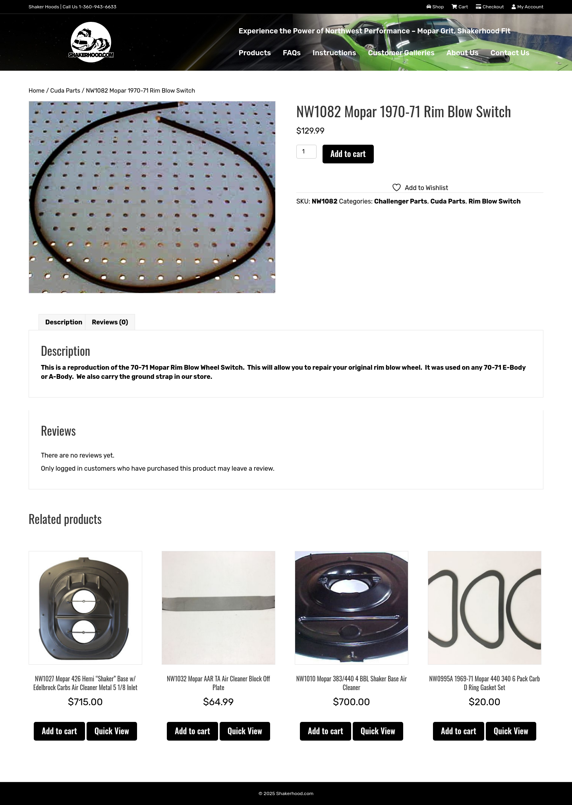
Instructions (334, 52)
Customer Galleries (401, 52)
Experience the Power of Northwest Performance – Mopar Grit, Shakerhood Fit (375, 31)
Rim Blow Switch (495, 201)
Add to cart (348, 153)
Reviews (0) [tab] (110, 322)
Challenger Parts (400, 201)
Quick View (112, 731)
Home (36, 90)
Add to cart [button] (59, 731)
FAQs (292, 52)
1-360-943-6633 (97, 7)
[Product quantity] (306, 152)
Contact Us (510, 52)
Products (255, 52)
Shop (435, 7)
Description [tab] (63, 322)
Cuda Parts (65, 90)
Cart (460, 7)
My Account (527, 7)
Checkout (490, 7)
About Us (462, 52)
